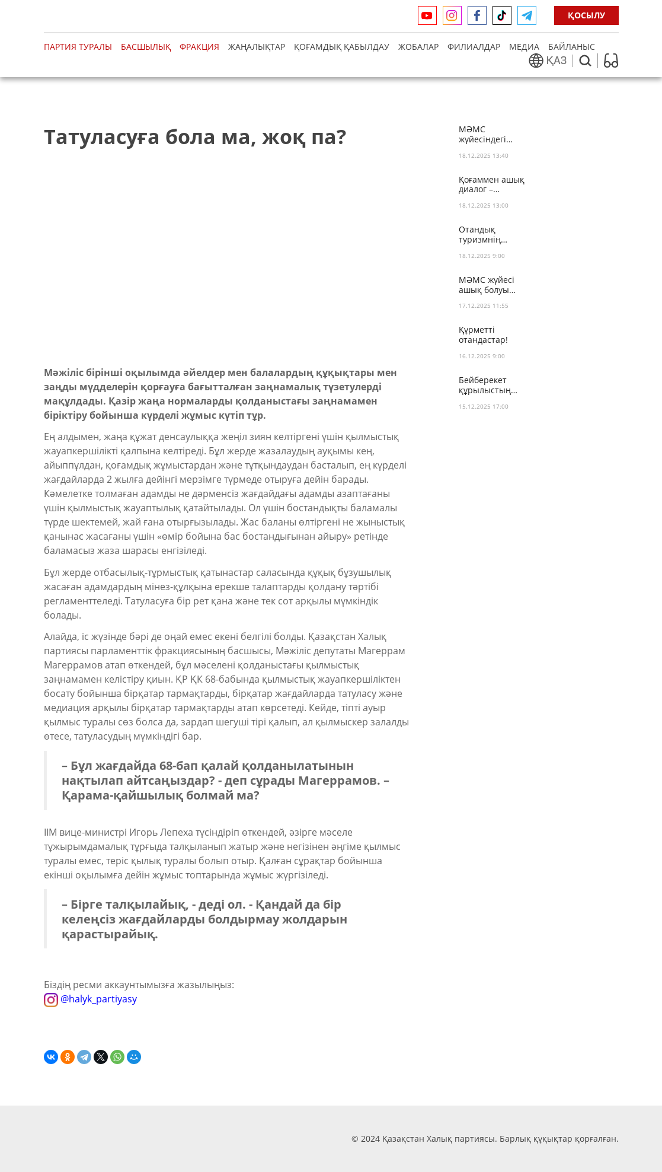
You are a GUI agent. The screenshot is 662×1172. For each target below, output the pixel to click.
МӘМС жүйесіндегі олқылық (482, 135)
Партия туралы (78, 46)
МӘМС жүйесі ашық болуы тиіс (486, 285)
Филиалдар (473, 46)
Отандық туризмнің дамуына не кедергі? (483, 235)
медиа (524, 46)
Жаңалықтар (256, 46)
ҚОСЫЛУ (586, 15)
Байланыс (571, 46)
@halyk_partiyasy (90, 998)
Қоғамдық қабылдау (341, 46)
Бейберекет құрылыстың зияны (485, 385)
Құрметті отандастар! (483, 335)
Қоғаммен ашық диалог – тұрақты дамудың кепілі (492, 185)
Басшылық (146, 46)
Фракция (199, 46)
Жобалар (418, 46)
